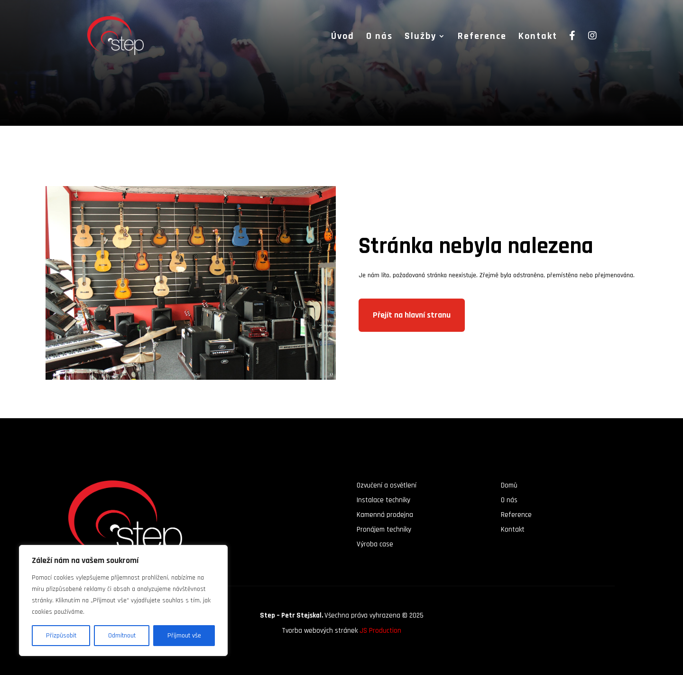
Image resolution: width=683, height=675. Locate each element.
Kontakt (537, 37)
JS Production (380, 630)
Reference (482, 37)
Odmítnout (122, 635)
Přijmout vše (184, 635)
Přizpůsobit (61, 635)
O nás (379, 37)
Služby (420, 37)
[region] (123, 600)
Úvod (342, 37)
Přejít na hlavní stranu (412, 314)
